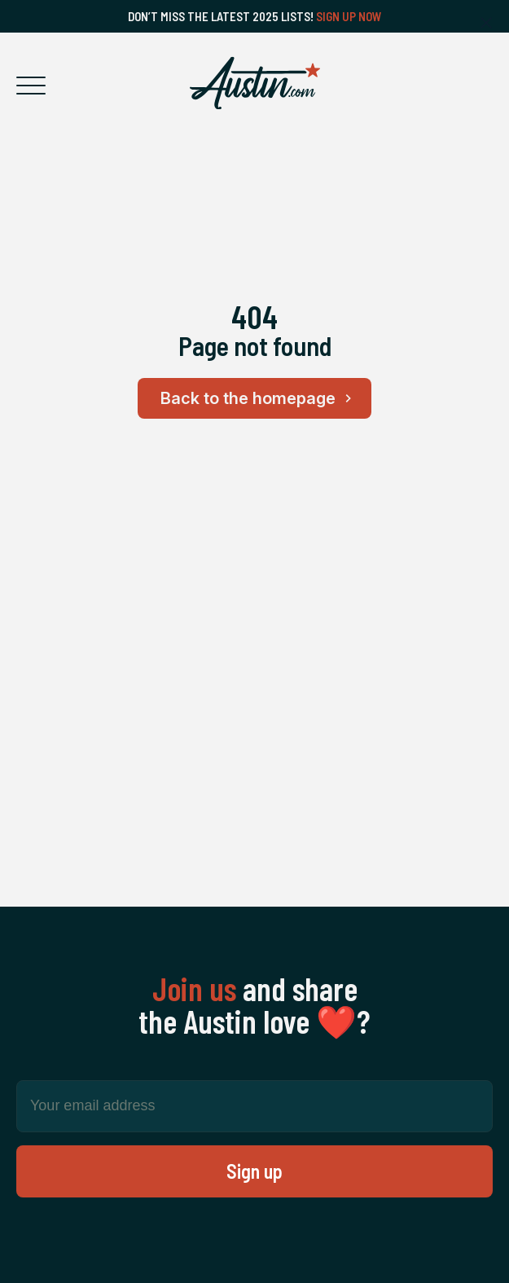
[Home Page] (255, 83)
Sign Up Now (349, 16)
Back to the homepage (258, 398)
